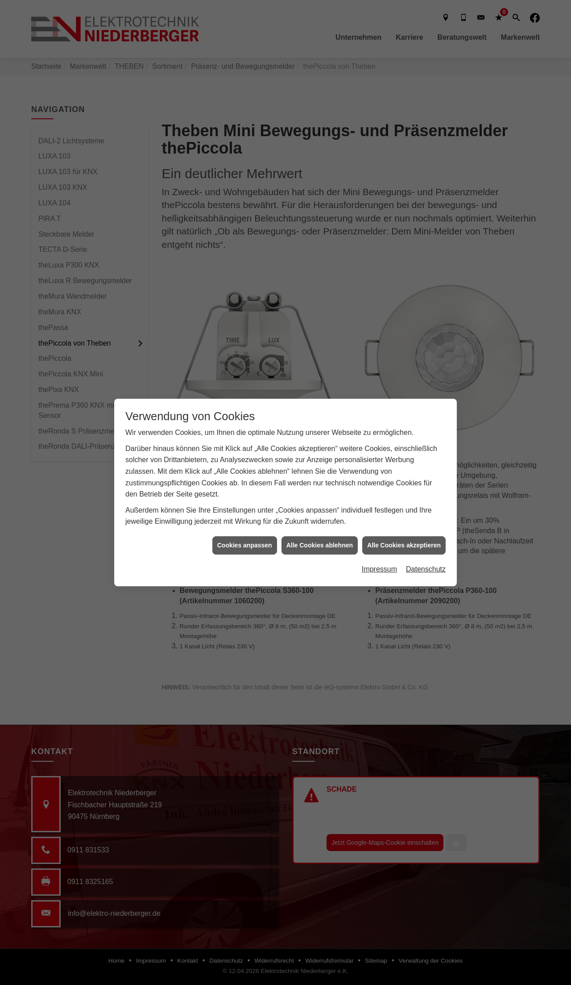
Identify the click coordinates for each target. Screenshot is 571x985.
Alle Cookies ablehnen (319, 536)
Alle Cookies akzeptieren (404, 536)
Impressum (379, 560)
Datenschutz (426, 560)
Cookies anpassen (244, 536)
